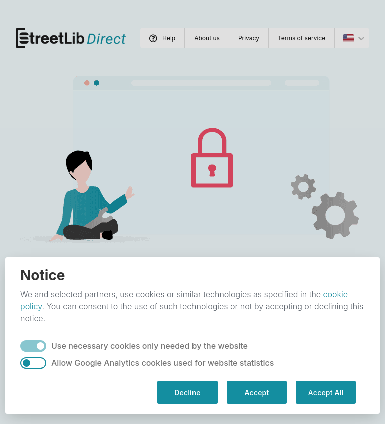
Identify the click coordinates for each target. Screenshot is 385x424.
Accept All (325, 392)
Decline (187, 392)
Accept (257, 392)
